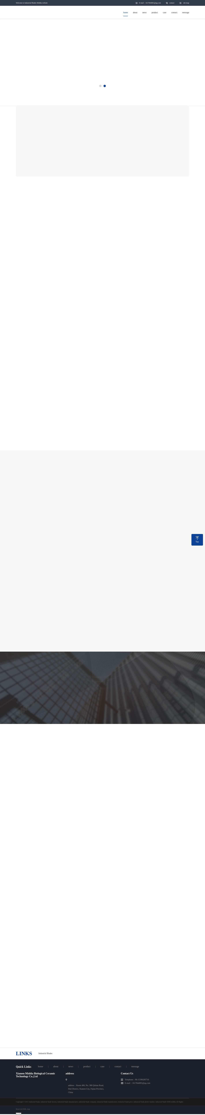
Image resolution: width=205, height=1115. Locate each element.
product (86, 1066)
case (102, 1066)
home (40, 1066)
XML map (26, 1109)
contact (171, 3)
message (135, 1066)
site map (186, 3)
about (55, 1066)
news (70, 1066)
